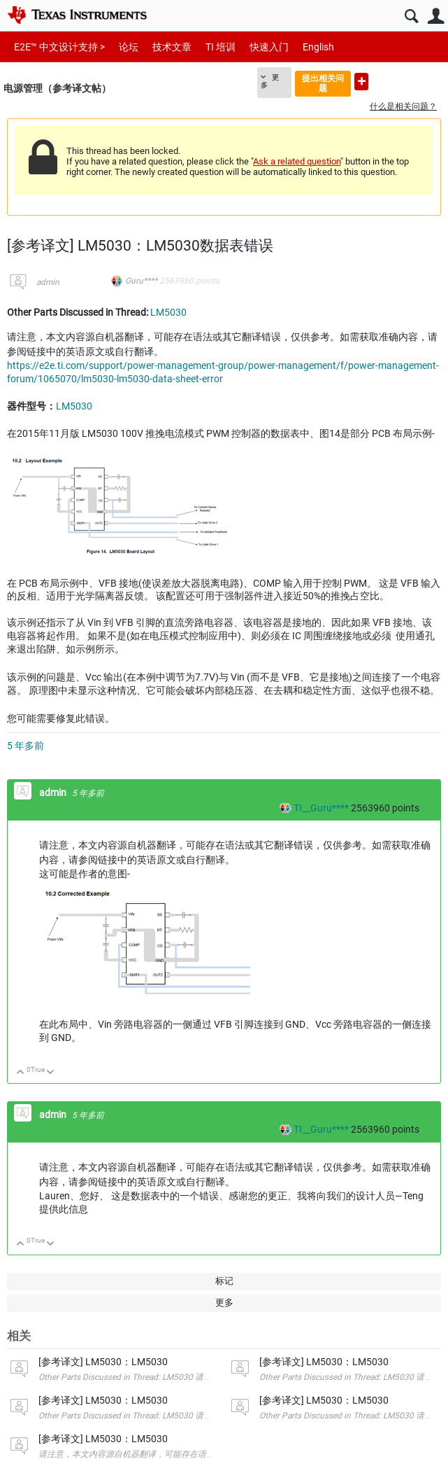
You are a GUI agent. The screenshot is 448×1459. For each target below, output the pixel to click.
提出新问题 (361, 81)
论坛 (128, 47)
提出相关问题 (323, 83)
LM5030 (168, 312)
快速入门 (269, 47)
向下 (51, 1073)
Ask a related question (296, 161)
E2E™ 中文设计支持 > (59, 47)
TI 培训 (220, 47)
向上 (21, 1073)
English (318, 47)
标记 (224, 1281)
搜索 (411, 16)
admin (47, 282)
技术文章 (172, 47)
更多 (270, 81)
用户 (436, 16)
